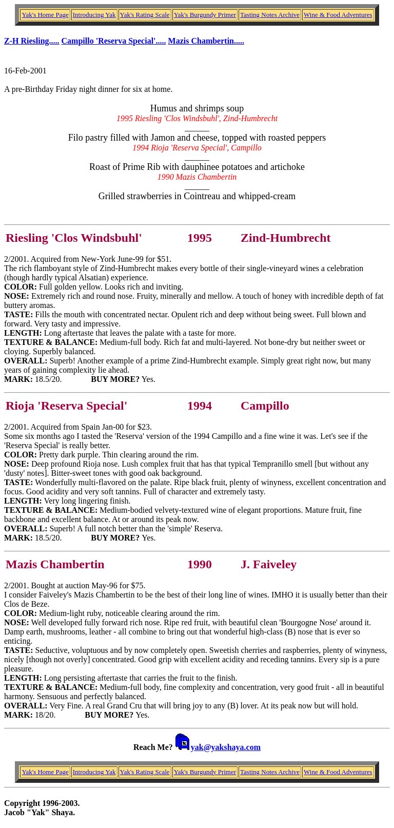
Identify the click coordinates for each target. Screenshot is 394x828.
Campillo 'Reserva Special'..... (114, 40)
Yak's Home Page (45, 14)
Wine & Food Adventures (338, 14)
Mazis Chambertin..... (206, 40)
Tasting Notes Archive (270, 14)
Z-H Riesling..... (32, 40)
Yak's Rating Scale (145, 14)
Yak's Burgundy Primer (205, 14)
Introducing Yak (94, 14)
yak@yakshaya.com (226, 747)
